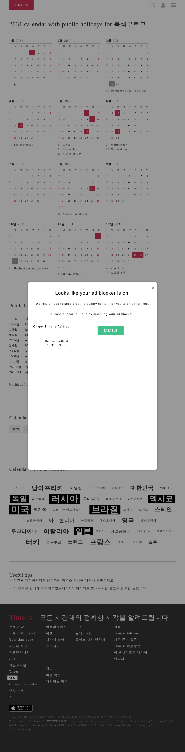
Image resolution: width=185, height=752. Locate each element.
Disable (111, 330)
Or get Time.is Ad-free (51, 326)
